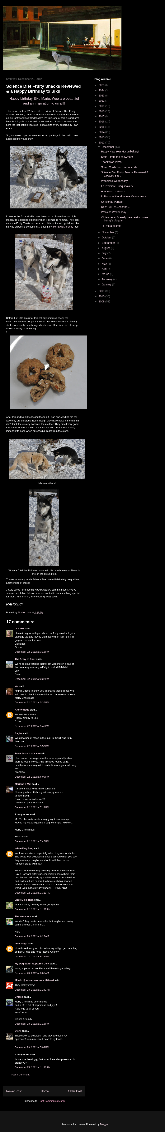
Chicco (19, 996)
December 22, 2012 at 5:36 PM (32, 702)
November (108, 232)
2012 (102, 142)
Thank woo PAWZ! (112, 162)
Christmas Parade (112, 201)
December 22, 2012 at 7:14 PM (32, 807)
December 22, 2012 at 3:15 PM (32, 651)
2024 (102, 90)
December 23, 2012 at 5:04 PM (32, 1047)
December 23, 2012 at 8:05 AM (32, 973)
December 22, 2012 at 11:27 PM (32, 909)
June (105, 258)
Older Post (75, 1091)
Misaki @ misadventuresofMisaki (34, 980)
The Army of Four (25, 659)
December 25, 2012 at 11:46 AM (32, 1067)
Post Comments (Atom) (52, 1101)
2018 (102, 111)
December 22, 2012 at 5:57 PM (32, 746)
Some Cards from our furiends (119, 167)
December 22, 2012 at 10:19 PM (32, 892)
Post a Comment (20, 1074)
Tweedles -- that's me (27, 753)
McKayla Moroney (63, 226)
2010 (102, 296)
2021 (102, 100)
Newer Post (14, 1091)
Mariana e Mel (23, 784)
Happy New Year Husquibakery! (120, 151)
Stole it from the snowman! (117, 156)
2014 (102, 132)
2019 (102, 106)
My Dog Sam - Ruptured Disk (32, 963)
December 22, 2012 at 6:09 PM (32, 776)
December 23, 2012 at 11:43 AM (32, 989)
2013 (102, 137)
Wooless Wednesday (113, 212)
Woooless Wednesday (114, 180)
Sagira (18, 733)
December (108, 146)
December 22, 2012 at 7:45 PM (32, 841)
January (107, 284)
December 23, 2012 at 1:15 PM (32, 1023)
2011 (102, 291)
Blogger (104, 1124)
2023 (102, 95)
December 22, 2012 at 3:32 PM (32, 678)
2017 (102, 116)
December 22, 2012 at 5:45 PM (32, 726)
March (106, 274)
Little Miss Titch (24, 899)
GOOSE (19, 628)
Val (16, 686)
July (104, 253)
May (104, 263)
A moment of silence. (113, 191)
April (105, 268)
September (109, 242)
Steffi (18, 1030)
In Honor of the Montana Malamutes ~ (123, 196)
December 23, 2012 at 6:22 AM (32, 936)
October (107, 237)
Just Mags (21, 943)
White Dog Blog (24, 848)
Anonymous (22, 709)
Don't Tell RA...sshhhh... (115, 206)
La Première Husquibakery (117, 186)
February (107, 279)
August (106, 248)
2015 (102, 126)
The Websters (23, 916)
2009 (102, 301)
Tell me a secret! (111, 225)
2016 (102, 121)
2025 (102, 85)
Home (45, 1091)
